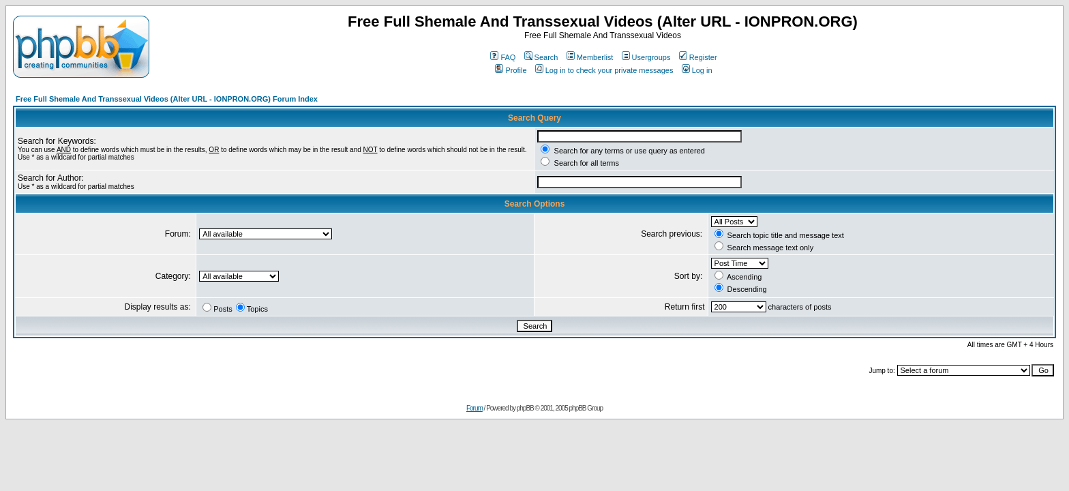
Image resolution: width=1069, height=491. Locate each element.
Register (698, 57)
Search (541, 57)
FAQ (502, 57)
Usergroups (646, 57)
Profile (510, 70)
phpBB (525, 408)
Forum (474, 408)
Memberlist (590, 57)
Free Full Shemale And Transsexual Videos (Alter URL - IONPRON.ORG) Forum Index (167, 99)
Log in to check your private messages (604, 70)
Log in (697, 70)
